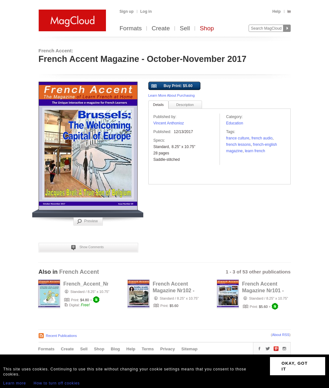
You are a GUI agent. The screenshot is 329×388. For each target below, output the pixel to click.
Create (161, 29)
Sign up (127, 11)
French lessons (238, 144)
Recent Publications (61, 336)
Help (276, 11)
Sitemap (189, 349)
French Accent (79, 272)
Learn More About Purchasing (171, 95)
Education (234, 123)
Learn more (14, 383)
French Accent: (56, 50)
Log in (146, 11)
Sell (185, 29)
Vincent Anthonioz (168, 123)
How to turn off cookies (57, 383)
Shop (207, 29)
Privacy (167, 349)
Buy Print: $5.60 (172, 86)
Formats (131, 29)
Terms (148, 349)
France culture (238, 138)
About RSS (280, 335)
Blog (115, 349)
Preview (87, 221)
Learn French (255, 151)
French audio (262, 138)
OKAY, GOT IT (294, 366)
